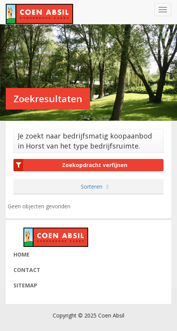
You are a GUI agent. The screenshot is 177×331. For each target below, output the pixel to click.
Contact (26, 270)
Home (21, 254)
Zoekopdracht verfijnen (70, 165)
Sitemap (25, 285)
